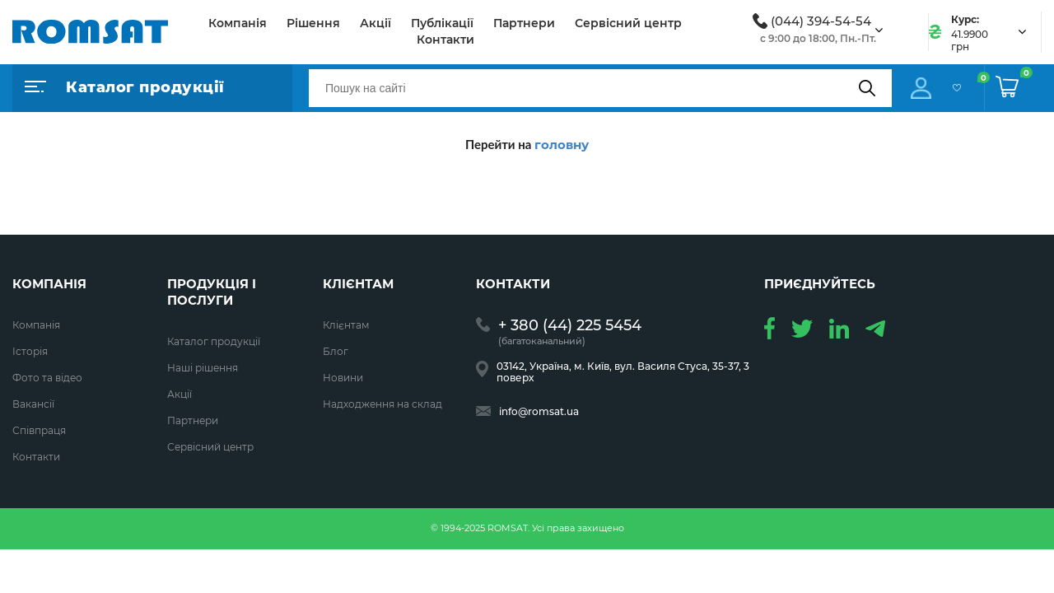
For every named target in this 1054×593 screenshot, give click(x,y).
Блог (335, 351)
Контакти (445, 39)
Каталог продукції (213, 341)
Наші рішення (202, 368)
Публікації (442, 23)
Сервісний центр (628, 23)
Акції (375, 23)
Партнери (524, 23)
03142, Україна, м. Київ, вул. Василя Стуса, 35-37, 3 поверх (623, 372)
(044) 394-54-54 (821, 21)
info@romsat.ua (539, 412)
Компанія (237, 23)
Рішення (313, 23)
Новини (343, 377)
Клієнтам (346, 325)
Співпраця (39, 430)
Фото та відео (47, 377)
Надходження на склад (382, 404)
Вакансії (33, 404)
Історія (30, 351)
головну (561, 144)
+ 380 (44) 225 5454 (569, 325)
